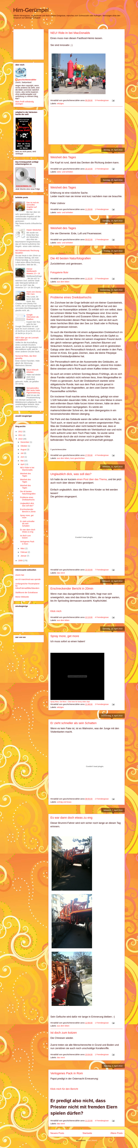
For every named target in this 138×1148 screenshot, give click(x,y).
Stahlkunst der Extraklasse (26, 592)
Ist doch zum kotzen (63, 1032)
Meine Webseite (22, 597)
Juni (22, 457)
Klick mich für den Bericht (64, 1089)
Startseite (87, 1133)
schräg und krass (64, 802)
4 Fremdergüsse (102, 455)
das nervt (61, 573)
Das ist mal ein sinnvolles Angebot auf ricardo (33, 205)
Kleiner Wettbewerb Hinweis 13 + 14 (33, 271)
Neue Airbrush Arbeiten (33, 371)
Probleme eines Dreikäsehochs (71, 297)
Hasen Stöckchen (34, 230)
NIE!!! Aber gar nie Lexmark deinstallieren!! (27, 339)
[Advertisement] (86, 125)
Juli (22, 453)
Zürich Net (19, 575)
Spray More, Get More (58, 702)
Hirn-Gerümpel (31, 10)
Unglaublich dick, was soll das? (71, 474)
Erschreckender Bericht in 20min (71, 588)
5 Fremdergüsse (102, 100)
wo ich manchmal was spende (28, 579)
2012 (20, 431)
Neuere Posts (57, 1133)
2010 (20, 439)
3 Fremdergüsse (102, 704)
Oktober (24, 446)
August (23, 449)
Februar (24, 552)
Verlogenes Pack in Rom (66, 1073)
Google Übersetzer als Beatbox (33, 317)
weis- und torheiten (65, 172)
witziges (60, 103)
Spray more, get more (64, 636)
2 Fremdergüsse (102, 169)
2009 (20, 560)
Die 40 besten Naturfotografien (70, 258)
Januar (23, 556)
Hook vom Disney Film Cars (34, 293)
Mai (22, 461)
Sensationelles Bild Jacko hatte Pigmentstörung (33, 390)
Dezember (25, 442)
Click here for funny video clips (79, 702)
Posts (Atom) (91, 1140)
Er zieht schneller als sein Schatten (73, 723)
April (22, 464)
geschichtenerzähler (27, 80)
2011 (20, 435)
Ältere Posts (117, 1133)
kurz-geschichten (77, 458)
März (22, 548)
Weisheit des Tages (63, 157)
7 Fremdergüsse (102, 570)
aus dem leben (63, 282)
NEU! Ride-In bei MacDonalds (70, 33)
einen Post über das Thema (92, 479)
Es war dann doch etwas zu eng (71, 817)
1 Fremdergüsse (102, 209)
